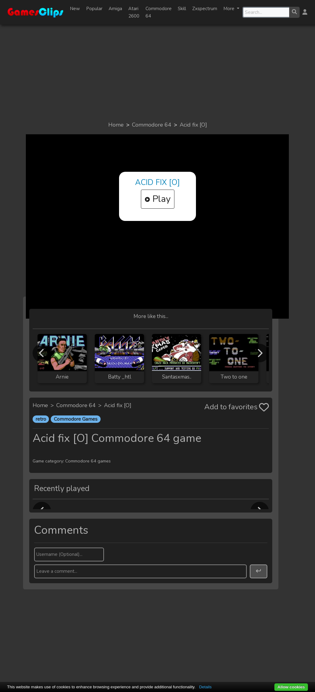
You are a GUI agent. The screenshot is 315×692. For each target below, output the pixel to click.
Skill (182, 9)
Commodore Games (76, 419)
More (229, 9)
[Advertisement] (157, 72)
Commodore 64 (159, 12)
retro (41, 419)
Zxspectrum (204, 9)
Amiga (115, 9)
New (75, 9)
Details (205, 687)
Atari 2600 (133, 12)
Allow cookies (291, 687)
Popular (94, 9)
